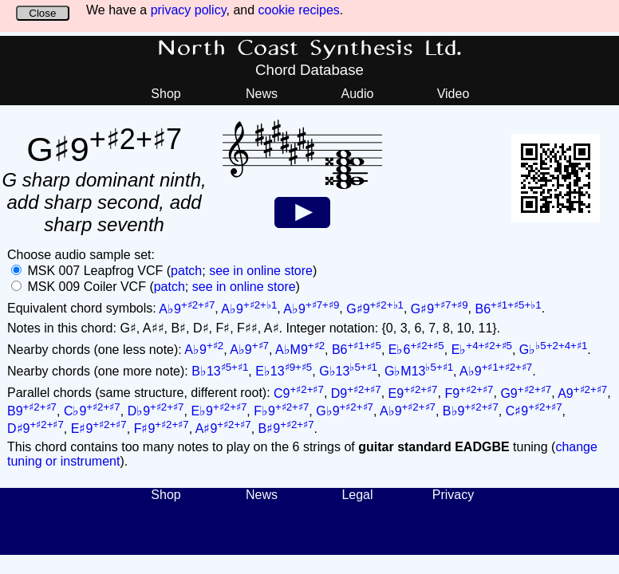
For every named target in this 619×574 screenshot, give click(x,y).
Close (42, 13)
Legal (357, 494)
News (262, 93)
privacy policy (189, 10)
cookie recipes (299, 10)
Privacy (453, 494)
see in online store (261, 270)
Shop (165, 93)
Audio (357, 93)
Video (453, 93)
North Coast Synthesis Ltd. (310, 48)
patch (186, 270)
